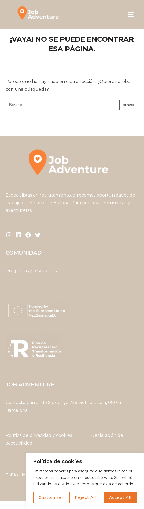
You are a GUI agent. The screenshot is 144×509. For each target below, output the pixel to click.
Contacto (15, 410)
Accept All (120, 497)
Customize (50, 497)
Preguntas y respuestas (31, 278)
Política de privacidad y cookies (39, 442)
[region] (85, 481)
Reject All (85, 497)
